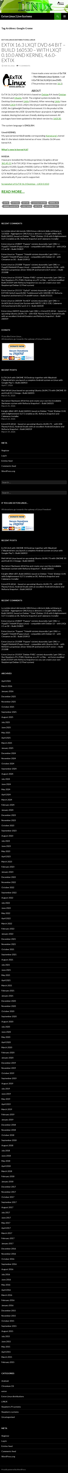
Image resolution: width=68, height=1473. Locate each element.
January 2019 (7, 1119)
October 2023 (7, 825)
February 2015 (7, 1362)
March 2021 (6, 985)
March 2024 (6, 799)
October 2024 (7, 763)
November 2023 (8, 820)
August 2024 (7, 774)
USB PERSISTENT (51, 206)
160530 (57, 118)
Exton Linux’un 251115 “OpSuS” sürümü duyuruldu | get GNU (29, 290)
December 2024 (8, 753)
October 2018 (7, 1135)
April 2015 (6, 1352)
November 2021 (8, 944)
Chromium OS (7, 1386)
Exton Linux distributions (15, 40)
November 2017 (8, 1192)
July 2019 (5, 1088)
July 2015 (5, 1336)
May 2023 (5, 851)
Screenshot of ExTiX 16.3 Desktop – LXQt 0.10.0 (25, 183)
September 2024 (9, 768)
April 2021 (6, 980)
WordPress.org (8, 471)
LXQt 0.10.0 (26, 206)
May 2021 (5, 975)
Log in (4, 455)
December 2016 (8, 1248)
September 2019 (9, 1078)
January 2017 (7, 1243)
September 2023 (9, 830)
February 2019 (7, 1114)
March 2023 (6, 861)
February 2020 (7, 1052)
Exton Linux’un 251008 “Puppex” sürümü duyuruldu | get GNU (29, 264)
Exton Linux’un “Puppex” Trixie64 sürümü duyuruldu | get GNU (29, 254)
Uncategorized (8, 1417)
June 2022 (6, 908)
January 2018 (7, 1181)
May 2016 (5, 1284)
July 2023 (5, 841)
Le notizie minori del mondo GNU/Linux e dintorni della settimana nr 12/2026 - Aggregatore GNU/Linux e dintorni (31, 232)
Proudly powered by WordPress (13, 1469)
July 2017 (5, 1212)
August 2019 (7, 1083)
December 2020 (8, 1001)
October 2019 (7, 1073)
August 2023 (7, 836)
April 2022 (6, 918)
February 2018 (7, 1176)
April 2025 (6, 737)
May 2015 (5, 1346)
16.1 (59, 83)
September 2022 (9, 892)
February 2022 (7, 928)
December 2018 (8, 1125)
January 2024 (7, 810)
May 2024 (5, 789)
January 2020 (7, 1057)
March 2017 (6, 1233)
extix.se (15, 203)
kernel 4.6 (54, 203)
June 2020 (6, 1032)
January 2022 (7, 934)
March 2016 (6, 1295)
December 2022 (8, 877)
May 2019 (5, 1099)
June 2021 (6, 970)
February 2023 (7, 867)
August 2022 (7, 897)
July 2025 (5, 722)
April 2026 (6, 681)
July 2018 (5, 1150)
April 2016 (6, 1290)
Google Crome (39, 203)
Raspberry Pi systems (11, 1406)
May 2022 (5, 913)
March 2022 (6, 923)
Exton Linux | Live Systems (16, 16)
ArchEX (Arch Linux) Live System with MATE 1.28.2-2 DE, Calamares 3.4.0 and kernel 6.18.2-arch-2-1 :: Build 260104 (31, 304)
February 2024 (7, 805)
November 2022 (8, 882)
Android (5, 1381)
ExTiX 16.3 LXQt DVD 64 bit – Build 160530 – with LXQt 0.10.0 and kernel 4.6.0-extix (33, 52)
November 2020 (8, 1006)
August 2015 (7, 1331)
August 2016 (7, 1269)
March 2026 (6, 686)
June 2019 (6, 1094)
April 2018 (6, 1166)
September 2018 (9, 1140)
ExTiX (6, 203)
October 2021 (7, 949)
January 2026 (7, 691)
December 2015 (8, 1310)
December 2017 (8, 1186)
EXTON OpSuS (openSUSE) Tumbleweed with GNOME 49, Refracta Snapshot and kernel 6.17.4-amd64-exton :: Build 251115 (31, 294)
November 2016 (8, 1254)
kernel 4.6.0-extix (11, 206)
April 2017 (6, 1228)
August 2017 (7, 1207)
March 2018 (6, 1171)
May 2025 (5, 732)
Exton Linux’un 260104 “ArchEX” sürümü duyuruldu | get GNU (29, 300)
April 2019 (6, 1104)
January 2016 (7, 1305)
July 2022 (5, 903)
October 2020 (7, 1011)
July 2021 (5, 965)
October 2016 (7, 1259)
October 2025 (7, 707)
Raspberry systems (10, 1412)
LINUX (32, 40)
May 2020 (5, 1037)
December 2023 (8, 815)
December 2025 (8, 696)
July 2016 (5, 1274)
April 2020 (6, 1042)
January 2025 (7, 748)
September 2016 (9, 1264)
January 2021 (7, 996)
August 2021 (7, 959)
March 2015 (6, 1357)
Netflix (38, 206)
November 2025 (8, 701)
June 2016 (6, 1279)
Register (5, 450)
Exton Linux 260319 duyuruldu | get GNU (19, 311)
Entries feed (7, 461)
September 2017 (9, 1202)
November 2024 (8, 758)
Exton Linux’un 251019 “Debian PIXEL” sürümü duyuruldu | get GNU (31, 277)
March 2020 (6, 1047)
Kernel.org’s (52, 135)
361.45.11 (6, 163)
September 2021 (9, 954)
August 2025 (7, 717)
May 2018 (5, 1161)
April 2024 (6, 794)
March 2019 (6, 1109)
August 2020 (7, 1021)
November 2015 (8, 1315)
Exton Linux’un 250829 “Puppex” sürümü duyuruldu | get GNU (29, 244)
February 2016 (7, 1300)
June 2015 (6, 1341)
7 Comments (24, 66)
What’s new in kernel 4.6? (14, 149)
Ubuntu (18, 97)
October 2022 (7, 887)
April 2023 (6, 856)
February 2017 (7, 1238)
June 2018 (6, 1155)
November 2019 (8, 1068)
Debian (45, 94)
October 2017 (7, 1197)
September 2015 (9, 1326)
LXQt (13, 104)
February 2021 (7, 990)
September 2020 (9, 1016)
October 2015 (7, 1321)
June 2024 (6, 784)
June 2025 (6, 727)
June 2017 (6, 1217)
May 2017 (5, 1223)
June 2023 (6, 846)
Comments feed (8, 466)
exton (25, 203)
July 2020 (5, 1026)
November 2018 (8, 1130)
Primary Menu (64, 16)
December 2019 (8, 1063)
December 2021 (8, 939)
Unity (26, 101)
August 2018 (7, 1145)
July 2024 (5, 779)
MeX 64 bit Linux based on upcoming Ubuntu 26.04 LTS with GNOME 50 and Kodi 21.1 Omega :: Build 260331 (33, 391)
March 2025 (6, 743)
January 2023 (7, 872)
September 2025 (9, 712)
